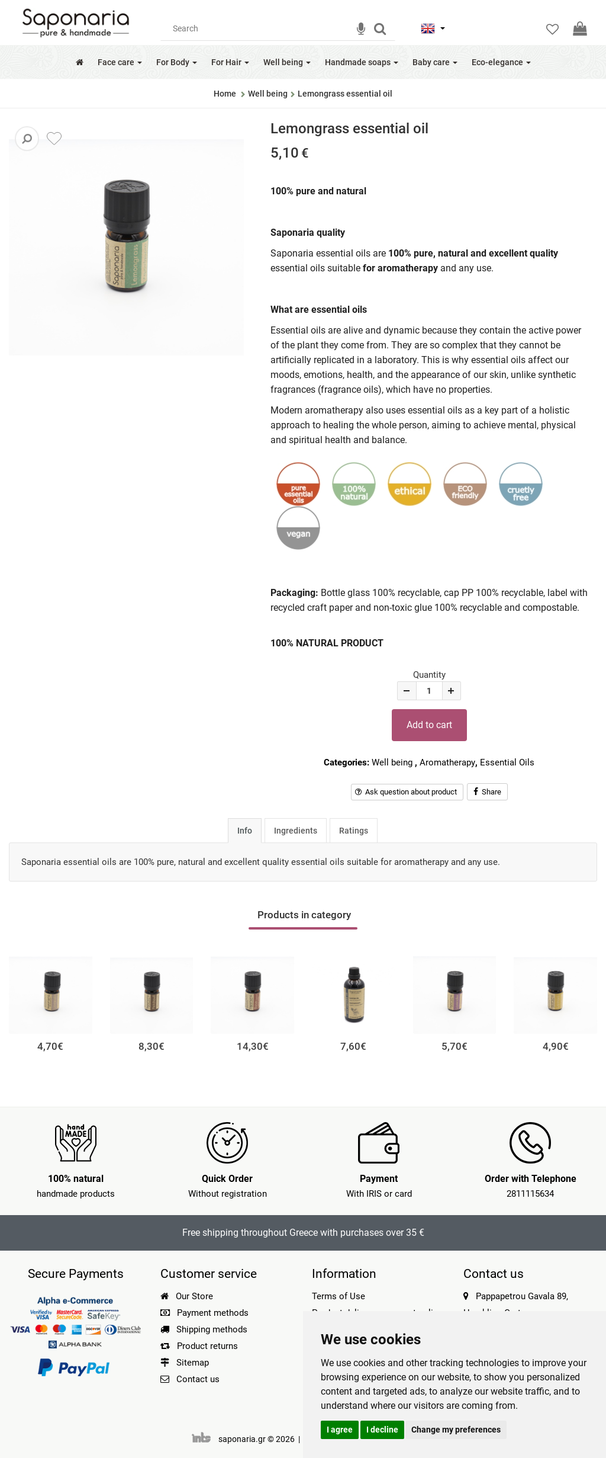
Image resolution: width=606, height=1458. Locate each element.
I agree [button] (340, 1429)
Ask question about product (406, 791)
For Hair (230, 62)
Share (487, 791)
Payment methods (204, 1313)
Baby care (434, 62)
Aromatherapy (447, 762)
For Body (176, 62)
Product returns (199, 1346)
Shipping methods (203, 1329)
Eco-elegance (501, 62)
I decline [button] (382, 1429)
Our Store (186, 1296)
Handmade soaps (361, 62)
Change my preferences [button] (456, 1429)
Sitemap (184, 1362)
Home (225, 93)
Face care (120, 62)
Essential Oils (507, 762)
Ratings (353, 830)
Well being (287, 62)
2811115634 (530, 1193)
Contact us (198, 1379)
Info (244, 830)
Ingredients (295, 830)
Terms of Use (338, 1296)
